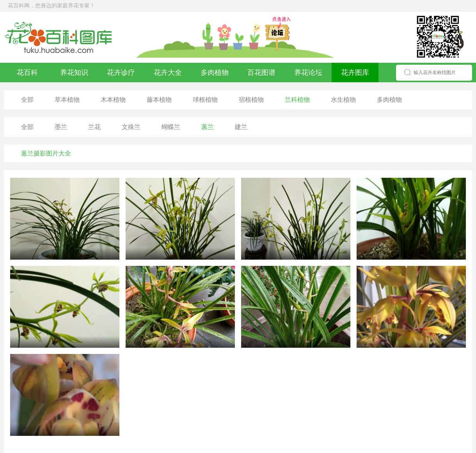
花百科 (27, 72)
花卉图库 (355, 72)
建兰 (241, 127)
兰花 (94, 127)
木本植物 (113, 99)
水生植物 (343, 99)
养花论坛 (308, 72)
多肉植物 (215, 72)
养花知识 (74, 72)
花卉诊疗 (121, 72)
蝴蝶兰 (171, 127)
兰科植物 (297, 99)
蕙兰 (207, 127)
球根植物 (205, 99)
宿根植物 (251, 99)
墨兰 (61, 127)
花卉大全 (168, 72)
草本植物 (67, 99)
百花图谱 (261, 72)
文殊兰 (131, 127)
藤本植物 (159, 99)
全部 (27, 99)
